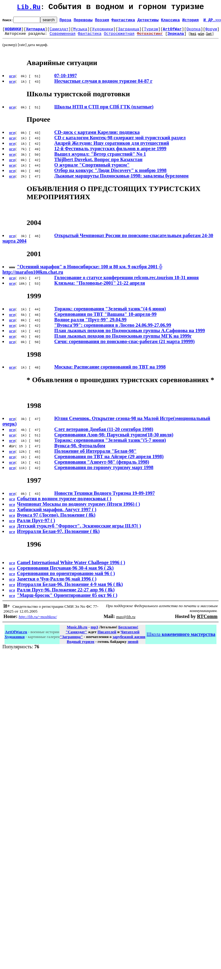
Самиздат (59, 31)
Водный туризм (80, 645)
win (201, 37)
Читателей (130, 635)
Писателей (106, 635)
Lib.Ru (29, 8)
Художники (102, 31)
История (190, 21)
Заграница (128, 31)
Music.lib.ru (77, 630)
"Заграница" (71, 640)
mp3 (94, 630)
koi (193, 37)
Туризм (151, 31)
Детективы (147, 21)
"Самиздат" (76, 635)
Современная (63, 37)
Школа (181, 637)
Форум (211, 31)
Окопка (194, 31)
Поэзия (102, 21)
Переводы (83, 21)
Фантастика (123, 21)
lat (209, 37)
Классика (170, 21)
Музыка (80, 31)
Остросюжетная (119, 37)
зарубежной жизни (128, 640)
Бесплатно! (128, 630)
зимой (133, 645)
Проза (65, 21)
